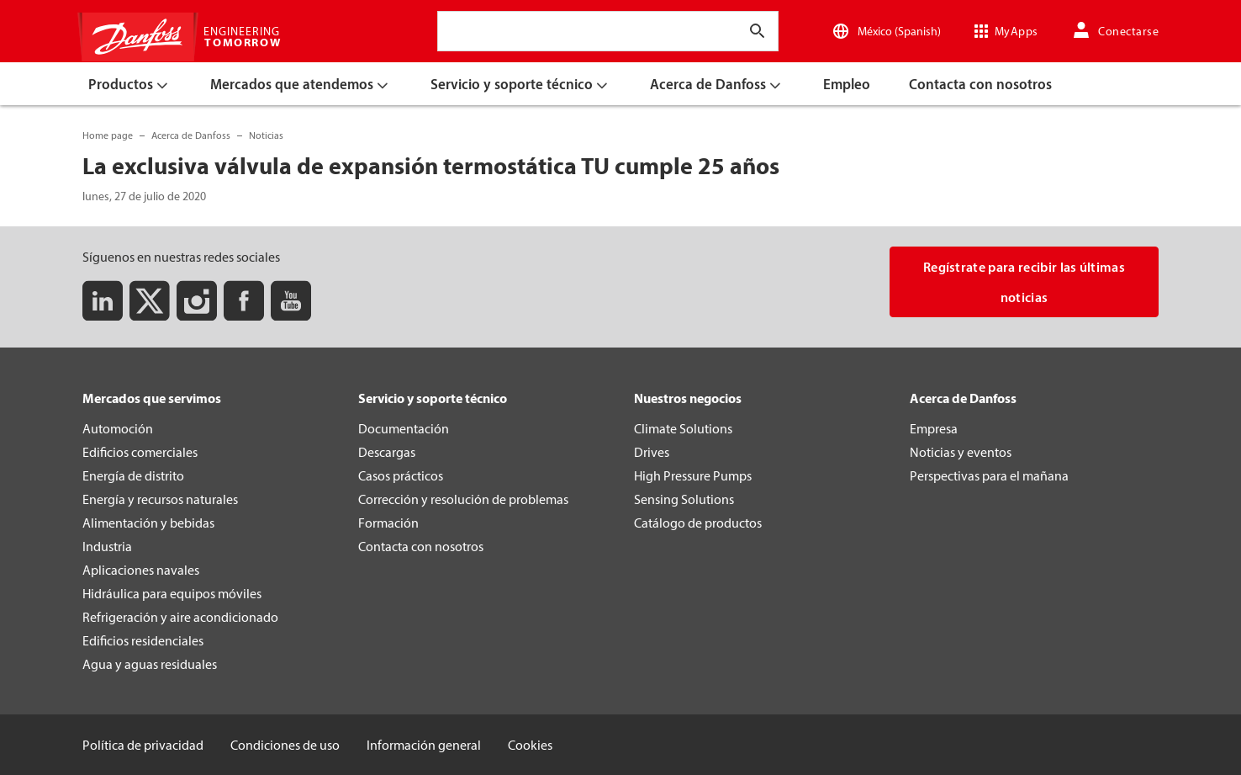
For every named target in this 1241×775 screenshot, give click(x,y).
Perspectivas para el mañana (989, 475)
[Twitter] (149, 300)
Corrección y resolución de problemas (463, 499)
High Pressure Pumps (693, 475)
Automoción (117, 428)
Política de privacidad (142, 744)
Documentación (403, 428)
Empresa (934, 428)
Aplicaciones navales (140, 569)
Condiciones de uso (285, 744)
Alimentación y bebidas (148, 522)
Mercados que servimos (151, 398)
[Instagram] (197, 300)
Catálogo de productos (698, 522)
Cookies (530, 744)
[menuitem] (131, 83)
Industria (107, 546)
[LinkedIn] (102, 300)
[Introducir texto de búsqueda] (757, 31)
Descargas (386, 451)
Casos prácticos (400, 475)
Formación (388, 522)
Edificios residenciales (142, 640)
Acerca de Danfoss (963, 398)
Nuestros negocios (688, 398)
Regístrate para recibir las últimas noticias (1024, 281)
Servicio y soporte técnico (432, 398)
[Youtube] (291, 300)
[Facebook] (244, 300)
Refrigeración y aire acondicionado (180, 616)
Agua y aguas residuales (149, 664)
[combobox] (456, 31)
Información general (424, 744)
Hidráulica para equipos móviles (171, 593)
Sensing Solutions (684, 499)
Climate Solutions (683, 428)
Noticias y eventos (960, 451)
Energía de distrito (133, 475)
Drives (651, 451)
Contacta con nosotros (420, 546)
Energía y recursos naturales (160, 499)
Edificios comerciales (140, 451)
